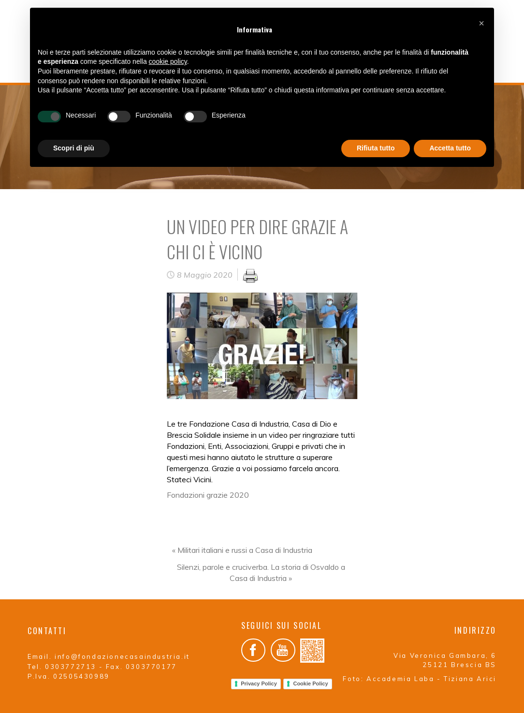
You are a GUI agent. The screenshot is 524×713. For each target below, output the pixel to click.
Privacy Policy (259, 683)
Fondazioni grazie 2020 (208, 495)
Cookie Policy (310, 683)
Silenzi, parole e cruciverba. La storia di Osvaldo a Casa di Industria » (261, 572)
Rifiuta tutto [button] (376, 148)
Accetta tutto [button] (450, 148)
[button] (481, 23)
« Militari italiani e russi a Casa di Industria (242, 550)
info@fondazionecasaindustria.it (122, 656)
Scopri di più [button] (73, 148)
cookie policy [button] (168, 61)
